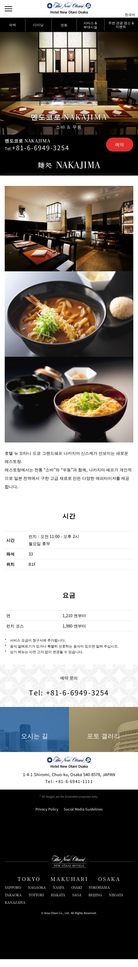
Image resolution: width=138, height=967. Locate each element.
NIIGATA (116, 903)
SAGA (77, 903)
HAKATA (58, 903)
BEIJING (95, 903)
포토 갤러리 (103, 737)
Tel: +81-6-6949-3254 (69, 699)
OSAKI (76, 895)
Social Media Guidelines (83, 817)
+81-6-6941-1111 (69, 789)
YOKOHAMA (99, 895)
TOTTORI (36, 903)
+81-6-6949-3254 (41, 149)
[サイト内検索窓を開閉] (118, 8)
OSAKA (109, 887)
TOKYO (29, 887)
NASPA (58, 895)
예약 (119, 145)
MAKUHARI (69, 887)
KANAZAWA (15, 910)
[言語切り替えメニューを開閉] (129, 9)
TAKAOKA (13, 903)
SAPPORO (13, 895)
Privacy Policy (46, 817)
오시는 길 (34, 737)
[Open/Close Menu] (9, 9)
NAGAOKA (37, 895)
